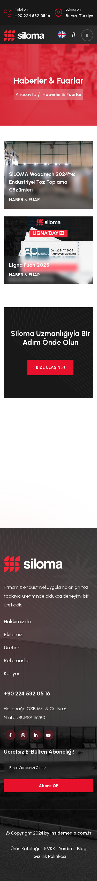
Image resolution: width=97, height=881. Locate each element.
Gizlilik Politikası (49, 856)
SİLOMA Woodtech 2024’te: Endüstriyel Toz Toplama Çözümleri (42, 182)
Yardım (66, 848)
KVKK (49, 848)
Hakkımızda (17, 621)
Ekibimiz (13, 634)
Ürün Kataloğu (26, 848)
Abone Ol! (48, 785)
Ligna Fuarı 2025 (29, 265)
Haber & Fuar (24, 199)
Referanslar (17, 660)
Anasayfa (26, 94)
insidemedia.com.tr (71, 833)
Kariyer (12, 673)
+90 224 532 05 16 (27, 693)
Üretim (11, 647)
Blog (81, 848)
